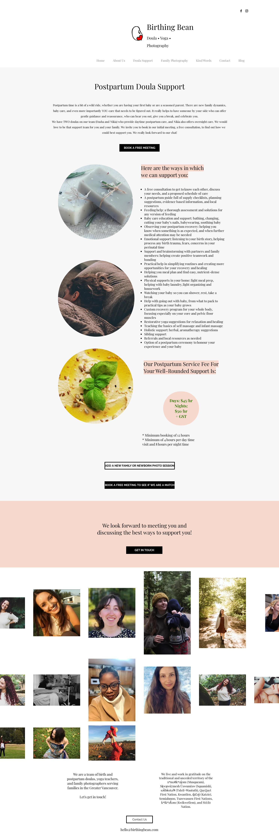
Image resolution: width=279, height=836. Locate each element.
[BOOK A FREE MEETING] (139, 148)
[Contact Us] (139, 819)
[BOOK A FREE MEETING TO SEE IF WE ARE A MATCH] (140, 485)
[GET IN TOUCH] (144, 550)
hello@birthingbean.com (139, 829)
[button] (119, 59)
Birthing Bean (170, 27)
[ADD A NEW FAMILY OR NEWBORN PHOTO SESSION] (140, 465)
